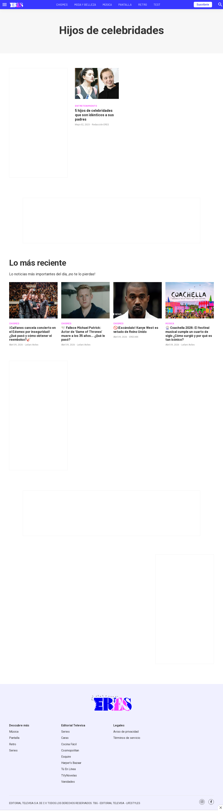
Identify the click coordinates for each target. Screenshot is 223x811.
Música (107, 4)
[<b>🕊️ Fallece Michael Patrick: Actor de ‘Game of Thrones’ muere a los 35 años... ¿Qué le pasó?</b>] (85, 300)
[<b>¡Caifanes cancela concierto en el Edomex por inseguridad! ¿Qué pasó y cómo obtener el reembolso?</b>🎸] (33, 300)
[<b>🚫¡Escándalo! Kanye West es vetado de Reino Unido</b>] (137, 300)
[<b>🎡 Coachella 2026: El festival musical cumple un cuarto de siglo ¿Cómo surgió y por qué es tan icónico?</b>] (189, 300)
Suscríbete (203, 4)
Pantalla (125, 4)
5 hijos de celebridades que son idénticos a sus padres (94, 114)
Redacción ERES (100, 124)
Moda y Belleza (85, 4)
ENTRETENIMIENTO (86, 105)
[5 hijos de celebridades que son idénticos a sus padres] (97, 84)
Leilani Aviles (31, 344)
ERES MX (133, 337)
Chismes (62, 4)
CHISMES (14, 323)
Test (157, 4)
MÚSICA (169, 323)
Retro (142, 4)
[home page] (16, 4)
